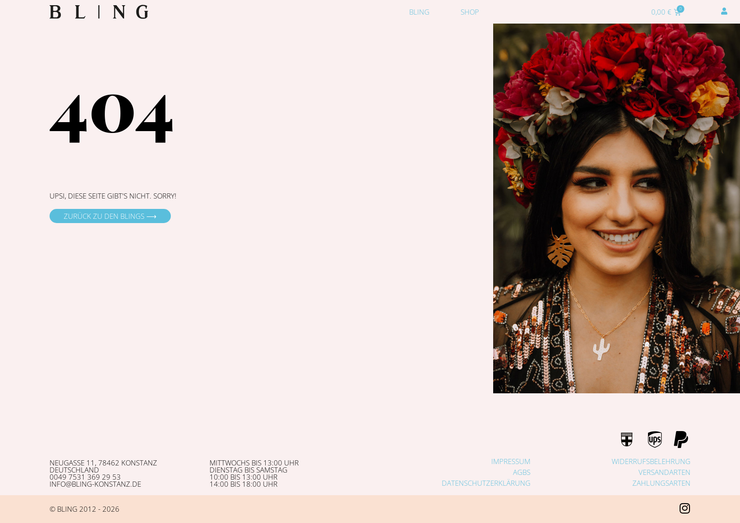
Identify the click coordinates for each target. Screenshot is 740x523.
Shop (470, 12)
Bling (419, 12)
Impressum (510, 461)
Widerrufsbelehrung (651, 461)
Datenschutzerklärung (486, 483)
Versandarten (664, 472)
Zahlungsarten (661, 483)
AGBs (521, 472)
